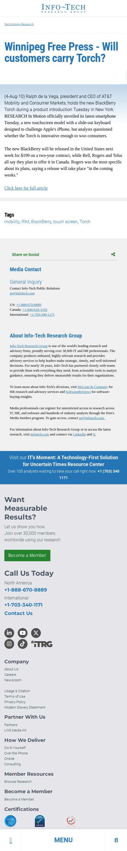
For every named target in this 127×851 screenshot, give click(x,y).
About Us (11, 669)
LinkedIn (79, 434)
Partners (10, 725)
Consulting (12, 764)
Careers (10, 675)
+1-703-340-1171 (42, 314)
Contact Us (18, 613)
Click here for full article (26, 188)
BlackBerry (41, 221)
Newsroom (13, 680)
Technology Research (19, 24)
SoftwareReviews (78, 392)
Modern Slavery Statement (24, 707)
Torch (85, 221)
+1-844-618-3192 (34, 309)
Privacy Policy (15, 702)
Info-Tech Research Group (28, 346)
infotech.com (39, 434)
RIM (25, 221)
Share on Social (63, 254)
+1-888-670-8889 (28, 305)
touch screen (65, 221)
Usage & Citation (17, 691)
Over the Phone (16, 753)
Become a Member (27, 555)
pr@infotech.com (22, 293)
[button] (63, 840)
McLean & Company (93, 387)
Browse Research (18, 782)
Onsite (9, 759)
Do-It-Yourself (15, 748)
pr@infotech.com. (92, 418)
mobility (12, 221)
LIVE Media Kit (15, 730)
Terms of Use (14, 696)
